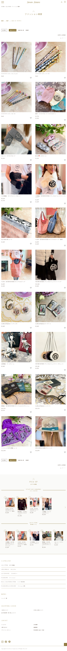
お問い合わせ (4, 627)
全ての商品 (8, 565)
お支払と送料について (38, 610)
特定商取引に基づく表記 (39, 630)
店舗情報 (35, 627)
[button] (65, 38)
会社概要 (35, 624)
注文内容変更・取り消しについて (8, 612)
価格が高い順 (21, 30)
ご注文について (4, 610)
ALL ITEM (8, 6)
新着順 (27, 30)
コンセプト (3, 624)
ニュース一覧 (4, 598)
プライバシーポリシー (6, 630)
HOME (3, 6)
